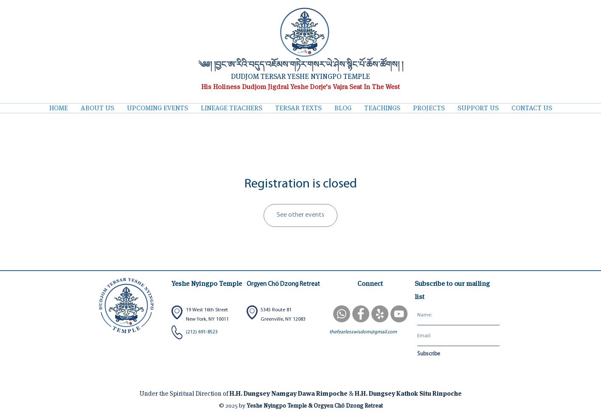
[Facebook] (360, 313)
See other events (300, 215)
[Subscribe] (444, 354)
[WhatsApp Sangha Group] (341, 313)
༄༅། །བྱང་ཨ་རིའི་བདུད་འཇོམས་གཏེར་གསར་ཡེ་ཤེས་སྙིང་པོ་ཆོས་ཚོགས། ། (300, 65)
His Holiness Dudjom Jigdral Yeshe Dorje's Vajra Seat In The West (300, 86)
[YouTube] (398, 313)
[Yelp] (379, 313)
